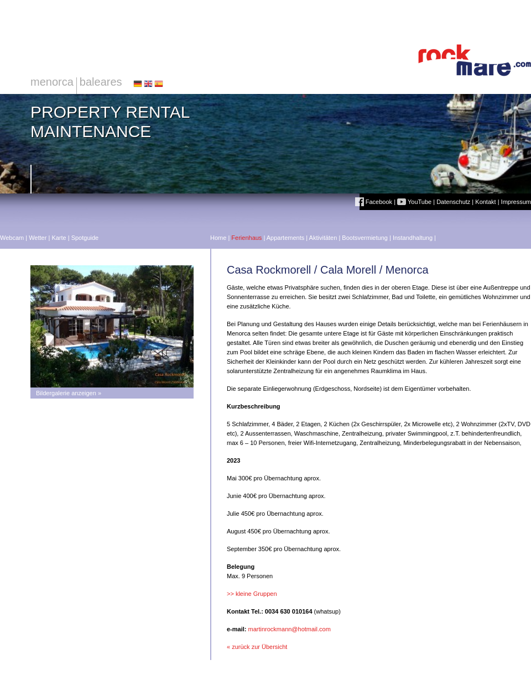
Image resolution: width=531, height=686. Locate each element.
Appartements (285, 237)
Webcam (12, 237)
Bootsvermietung (365, 237)
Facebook (373, 201)
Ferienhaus (246, 237)
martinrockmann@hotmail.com (289, 629)
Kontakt (485, 201)
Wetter (37, 237)
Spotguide (85, 237)
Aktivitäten (323, 237)
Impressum (516, 201)
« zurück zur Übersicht (257, 646)
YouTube (414, 201)
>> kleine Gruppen (252, 593)
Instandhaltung (413, 237)
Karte (58, 237)
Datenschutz (453, 201)
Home (218, 237)
